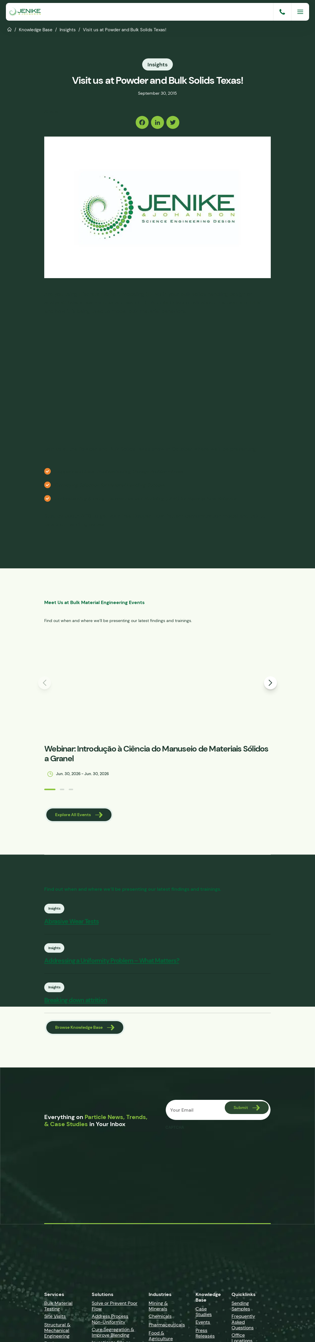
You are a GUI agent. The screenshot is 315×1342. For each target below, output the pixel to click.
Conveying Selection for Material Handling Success (110, 484)
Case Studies (204, 1313)
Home (9, 29)
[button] (36, 789)
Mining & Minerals (158, 1307)
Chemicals (160, 1318)
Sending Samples (241, 1307)
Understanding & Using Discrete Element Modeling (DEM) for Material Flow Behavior (145, 498)
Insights (68, 29)
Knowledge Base (35, 29)
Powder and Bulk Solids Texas (114, 448)
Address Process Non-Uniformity (110, 1321)
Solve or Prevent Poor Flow (114, 1307)
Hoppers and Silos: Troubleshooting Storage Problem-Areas (119, 471)
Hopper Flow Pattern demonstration (177, 515)
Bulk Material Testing (58, 1307)
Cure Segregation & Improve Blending (113, 1334)
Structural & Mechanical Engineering (57, 1332)
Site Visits (55, 1318)
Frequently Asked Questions (243, 1323)
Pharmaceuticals (167, 1326)
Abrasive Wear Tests (85, 922)
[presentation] (210, 1146)
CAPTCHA (174, 1129)
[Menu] (300, 12)
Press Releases (205, 1335)
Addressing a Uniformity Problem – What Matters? (125, 962)
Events (203, 1324)
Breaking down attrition (89, 1002)
